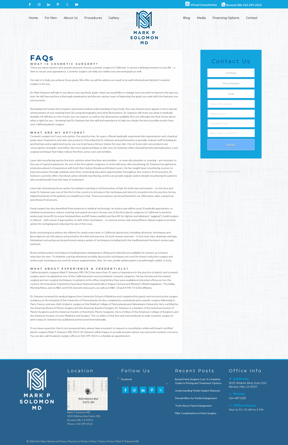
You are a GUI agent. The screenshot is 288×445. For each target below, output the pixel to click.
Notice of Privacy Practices (63, 441)
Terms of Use (106, 441)
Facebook (126, 379)
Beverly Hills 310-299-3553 (241, 4)
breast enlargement (90, 252)
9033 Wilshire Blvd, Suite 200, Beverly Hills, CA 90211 (248, 384)
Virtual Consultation (200, 4)
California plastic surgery (50, 124)
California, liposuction (116, 232)
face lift (116, 216)
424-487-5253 (237, 398)
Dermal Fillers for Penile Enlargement (196, 398)
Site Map (41, 441)
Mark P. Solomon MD (127, 441)
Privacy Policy (88, 441)
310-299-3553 (88, 335)
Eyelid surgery (171, 216)
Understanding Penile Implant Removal (197, 390)
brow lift (48, 216)
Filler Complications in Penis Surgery (195, 413)
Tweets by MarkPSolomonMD (223, 171)
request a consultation (129, 328)
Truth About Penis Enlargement (193, 405)
